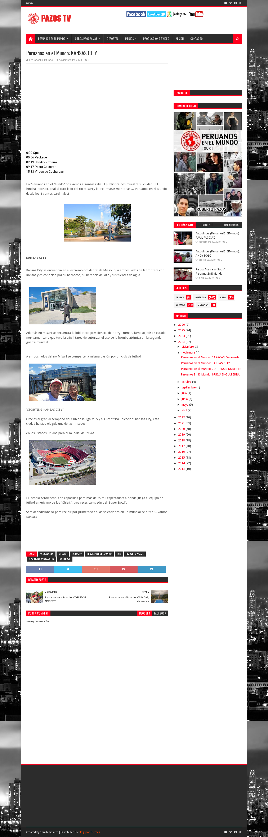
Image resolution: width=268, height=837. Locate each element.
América (200, 297)
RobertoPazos (135, 554)
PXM (119, 554)
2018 (182, 440)
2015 (182, 457)
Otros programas (86, 38)
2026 (182, 324)
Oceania (203, 304)
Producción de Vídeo (156, 38)
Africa (180, 297)
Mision (180, 38)
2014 (182, 463)
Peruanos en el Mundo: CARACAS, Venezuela (210, 357)
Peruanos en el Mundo (52, 38)
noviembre (189, 352)
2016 (182, 451)
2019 (182, 434)
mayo (185, 404)
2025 (182, 330)
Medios (129, 38)
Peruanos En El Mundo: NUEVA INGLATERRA (210, 374)
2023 (182, 341)
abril (185, 410)
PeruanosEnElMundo (99, 554)
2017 (182, 446)
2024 (182, 336)
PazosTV (77, 554)
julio (185, 393)
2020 (182, 429)
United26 (64, 559)
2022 (182, 417)
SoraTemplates (49, 832)
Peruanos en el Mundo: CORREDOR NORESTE (211, 368)
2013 (182, 469)
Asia (223, 297)
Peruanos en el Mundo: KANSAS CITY (205, 363)
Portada (29, 3)
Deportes (113, 38)
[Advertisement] (97, 723)
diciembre (188, 346)
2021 (182, 423)
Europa (180, 304)
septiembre (189, 387)
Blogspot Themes (89, 832)
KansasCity (46, 554)
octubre (187, 381)
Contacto (196, 38)
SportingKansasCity (41, 559)
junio (185, 399)
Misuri (63, 554)
